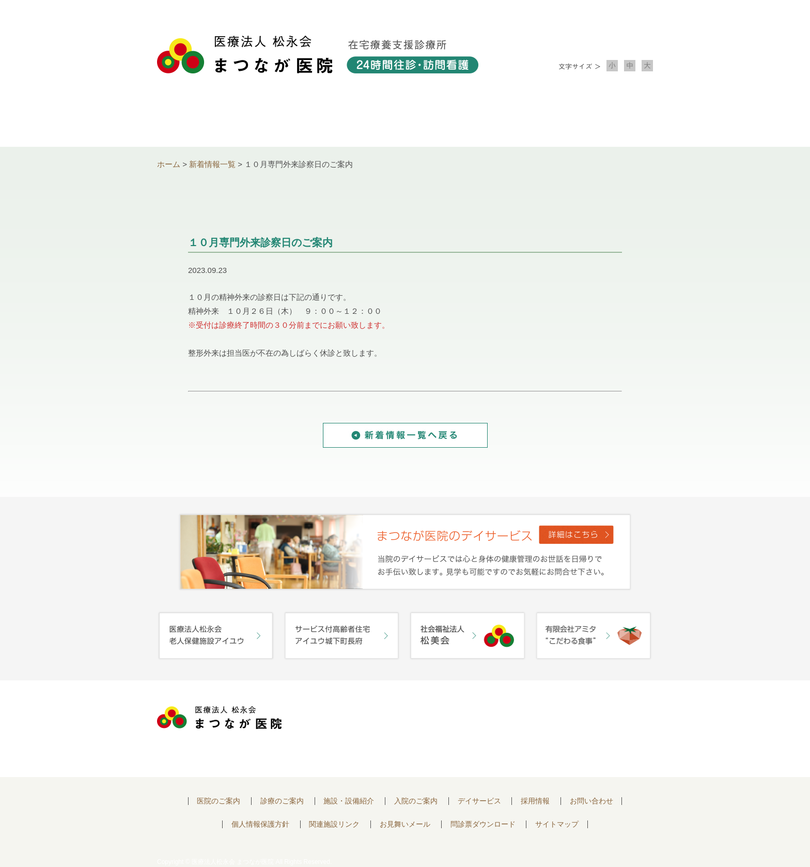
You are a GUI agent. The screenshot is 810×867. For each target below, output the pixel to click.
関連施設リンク (334, 824)
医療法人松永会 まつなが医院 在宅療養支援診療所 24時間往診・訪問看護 (317, 54)
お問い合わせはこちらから (592, 720)
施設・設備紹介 (405, 119)
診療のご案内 (305, 119)
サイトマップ (557, 824)
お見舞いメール (405, 824)
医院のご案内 (218, 801)
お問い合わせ (603, 119)
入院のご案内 (504, 119)
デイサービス (479, 801)
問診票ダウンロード (483, 824)
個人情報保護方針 (260, 824)
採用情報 (535, 801)
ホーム (168, 164)
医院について (206, 119)
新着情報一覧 (212, 164)
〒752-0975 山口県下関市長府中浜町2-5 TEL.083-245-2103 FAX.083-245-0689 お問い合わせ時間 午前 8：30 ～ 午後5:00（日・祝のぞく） (403, 728)
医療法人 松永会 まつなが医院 (219, 717)
